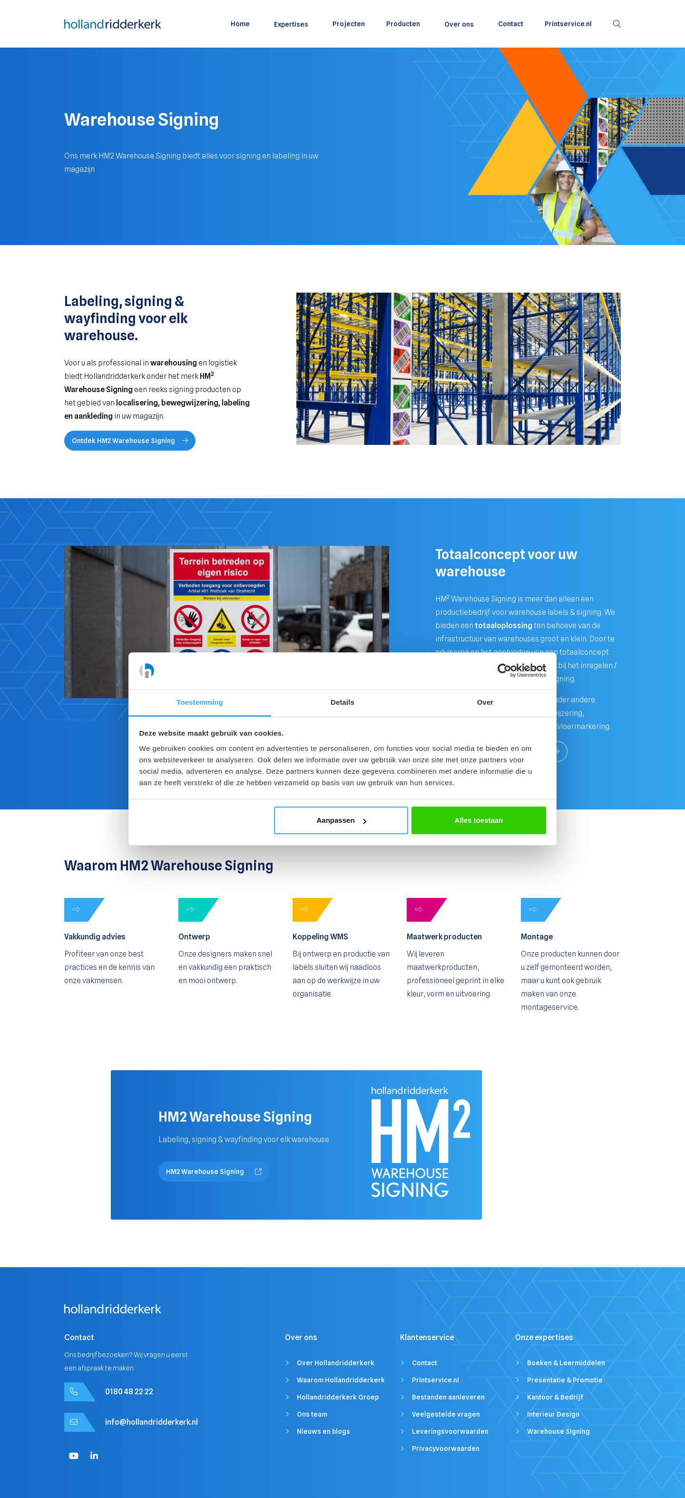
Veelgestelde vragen (446, 1414)
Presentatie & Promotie (565, 1380)
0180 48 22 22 (129, 1391)
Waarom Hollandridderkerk (341, 1380)
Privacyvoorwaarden (446, 1448)
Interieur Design (553, 1414)
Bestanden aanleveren (448, 1397)
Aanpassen (341, 820)
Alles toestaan (479, 820)
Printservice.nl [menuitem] (568, 24)
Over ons (459, 24)
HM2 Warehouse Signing (214, 1171)
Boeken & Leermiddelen (566, 1363)
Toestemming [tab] (199, 702)
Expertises (291, 24)
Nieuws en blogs (323, 1431)
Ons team (312, 1414)
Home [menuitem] (240, 24)
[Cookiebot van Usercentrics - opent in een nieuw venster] (504, 671)
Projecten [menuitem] (349, 24)
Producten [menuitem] (403, 24)
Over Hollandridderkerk (335, 1363)
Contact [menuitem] (510, 24)
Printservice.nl (435, 1380)
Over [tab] (485, 702)
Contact (424, 1363)
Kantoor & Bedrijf (555, 1397)
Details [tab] (342, 702)
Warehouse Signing (558, 1431)
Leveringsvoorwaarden (450, 1431)
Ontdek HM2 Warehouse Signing (130, 440)
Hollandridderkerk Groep (338, 1397)
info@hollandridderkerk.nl (151, 1422)
